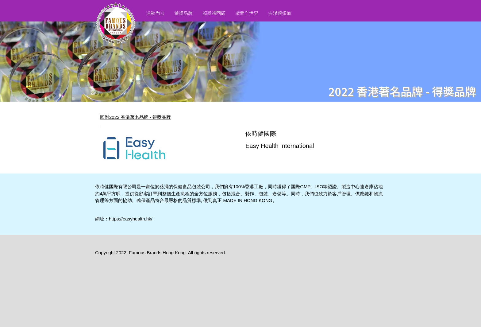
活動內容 (155, 13)
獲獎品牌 (183, 13)
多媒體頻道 (279, 13)
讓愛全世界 (246, 13)
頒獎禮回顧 (213, 13)
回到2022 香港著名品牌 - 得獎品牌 (135, 117)
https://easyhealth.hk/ (130, 218)
